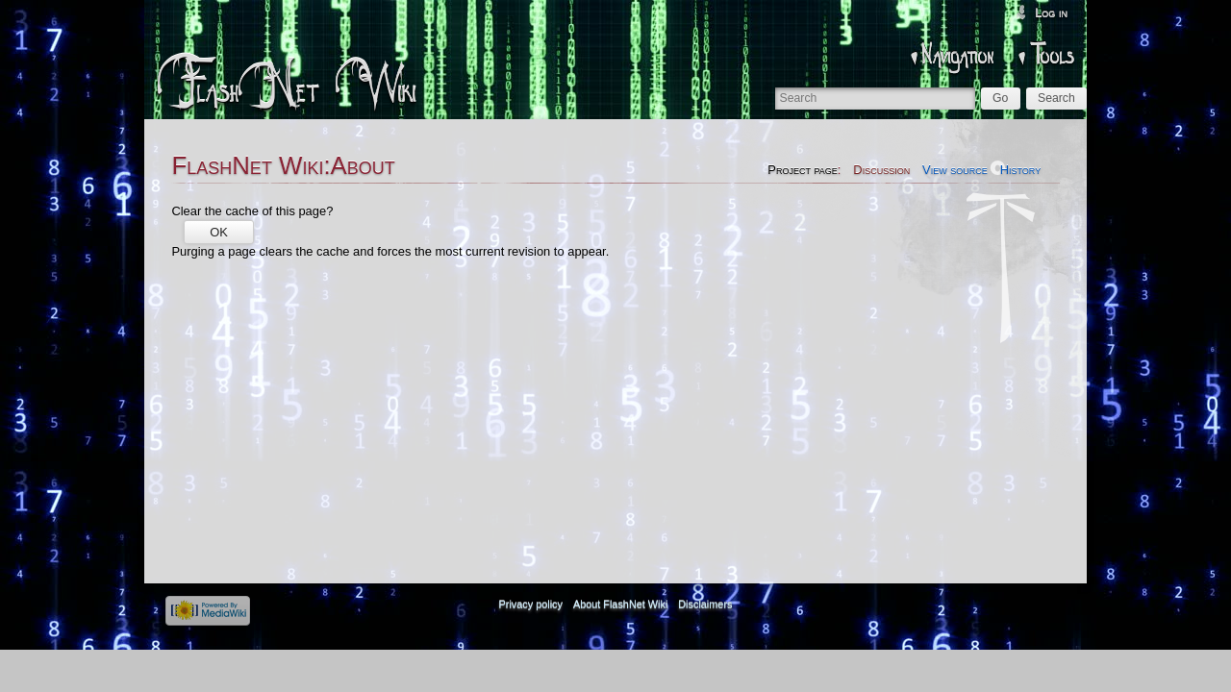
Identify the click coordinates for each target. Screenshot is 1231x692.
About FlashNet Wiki (620, 604)
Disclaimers (705, 604)
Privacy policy (531, 604)
